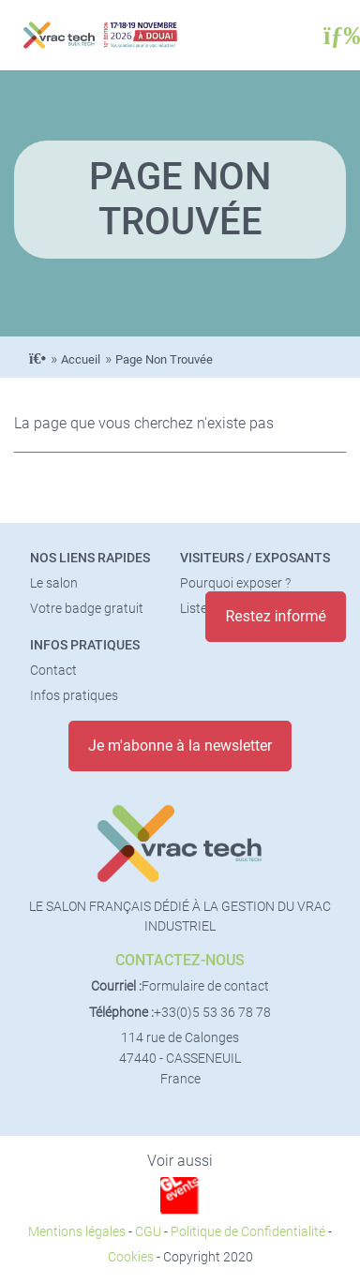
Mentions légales (77, 1232)
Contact (53, 671)
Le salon (54, 583)
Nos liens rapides (90, 558)
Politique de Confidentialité (248, 1232)
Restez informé (275, 616)
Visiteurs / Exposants (255, 558)
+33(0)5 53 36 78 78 (212, 1013)
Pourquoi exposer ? (235, 583)
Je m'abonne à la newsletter (180, 745)
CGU (148, 1232)
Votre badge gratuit (86, 609)
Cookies (131, 1257)
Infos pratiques (85, 645)
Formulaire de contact (205, 986)
